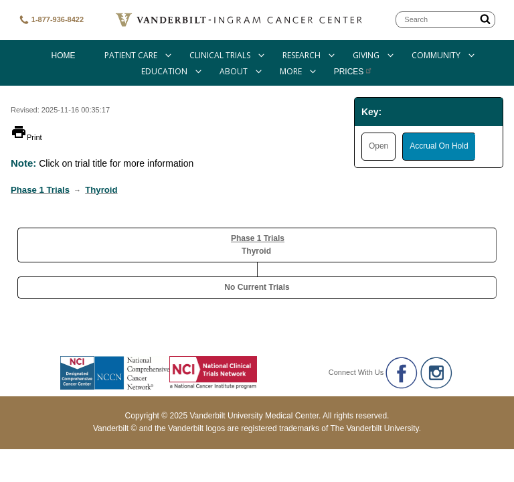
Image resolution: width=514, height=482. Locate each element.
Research (301, 55)
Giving (366, 55)
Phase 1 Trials (40, 190)
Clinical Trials (219, 55)
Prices (353, 71)
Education (164, 71)
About (234, 71)
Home (63, 55)
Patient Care (130, 55)
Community (436, 55)
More (291, 71)
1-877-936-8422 (51, 20)
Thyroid (101, 190)
